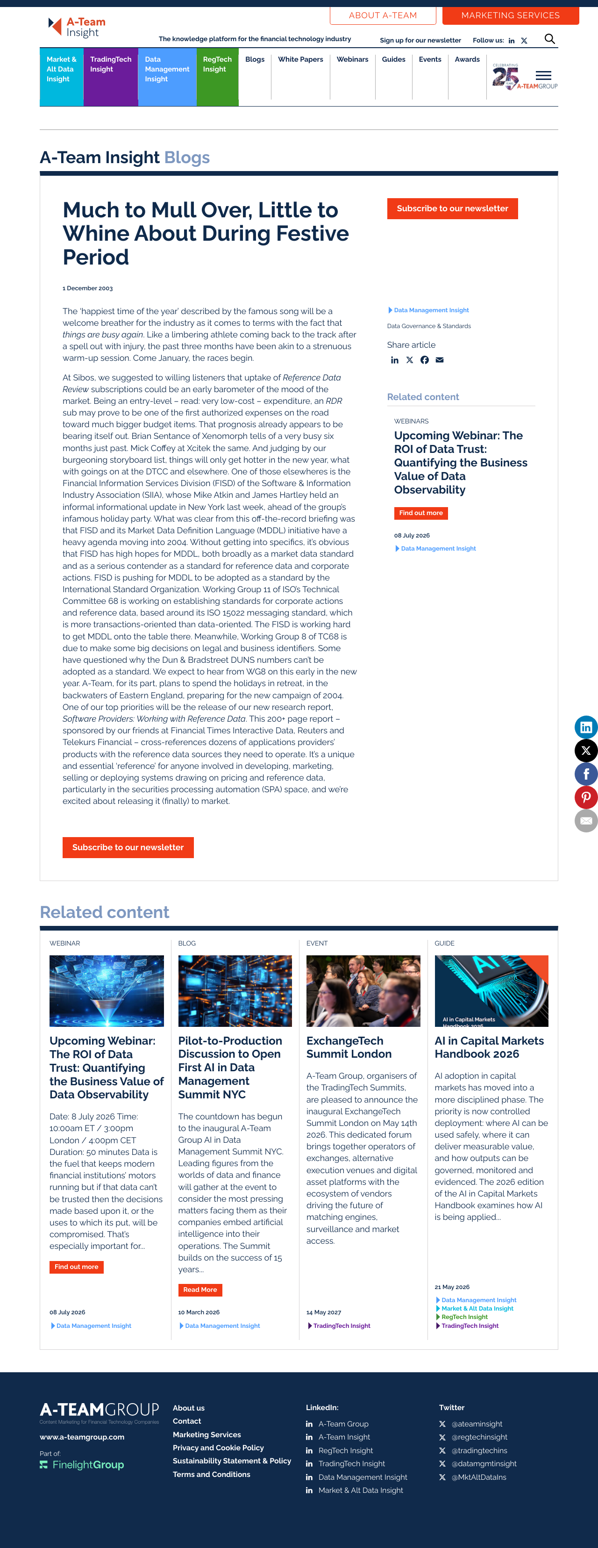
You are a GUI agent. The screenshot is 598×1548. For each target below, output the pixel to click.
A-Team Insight (344, 1437)
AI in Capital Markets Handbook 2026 (489, 1047)
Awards (467, 59)
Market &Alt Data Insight (62, 69)
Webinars (353, 59)
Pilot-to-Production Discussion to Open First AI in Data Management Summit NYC (230, 1067)
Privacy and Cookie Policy (218, 1447)
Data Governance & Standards (429, 326)
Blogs (254, 59)
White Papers (300, 59)
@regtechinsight (479, 1437)
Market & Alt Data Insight (478, 1308)
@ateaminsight (477, 1423)
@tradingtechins (479, 1450)
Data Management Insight (167, 69)
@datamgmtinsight (484, 1463)
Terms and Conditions (211, 1474)
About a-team (383, 16)
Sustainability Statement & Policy (232, 1460)
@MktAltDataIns (479, 1477)
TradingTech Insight (110, 64)
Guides (394, 59)
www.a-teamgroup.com (82, 1437)
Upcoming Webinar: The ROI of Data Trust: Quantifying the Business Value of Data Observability (461, 462)
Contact (187, 1421)
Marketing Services (511, 16)
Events (430, 59)
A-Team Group (344, 1423)
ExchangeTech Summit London (349, 1047)
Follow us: (488, 40)
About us (189, 1408)
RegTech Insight (217, 64)
